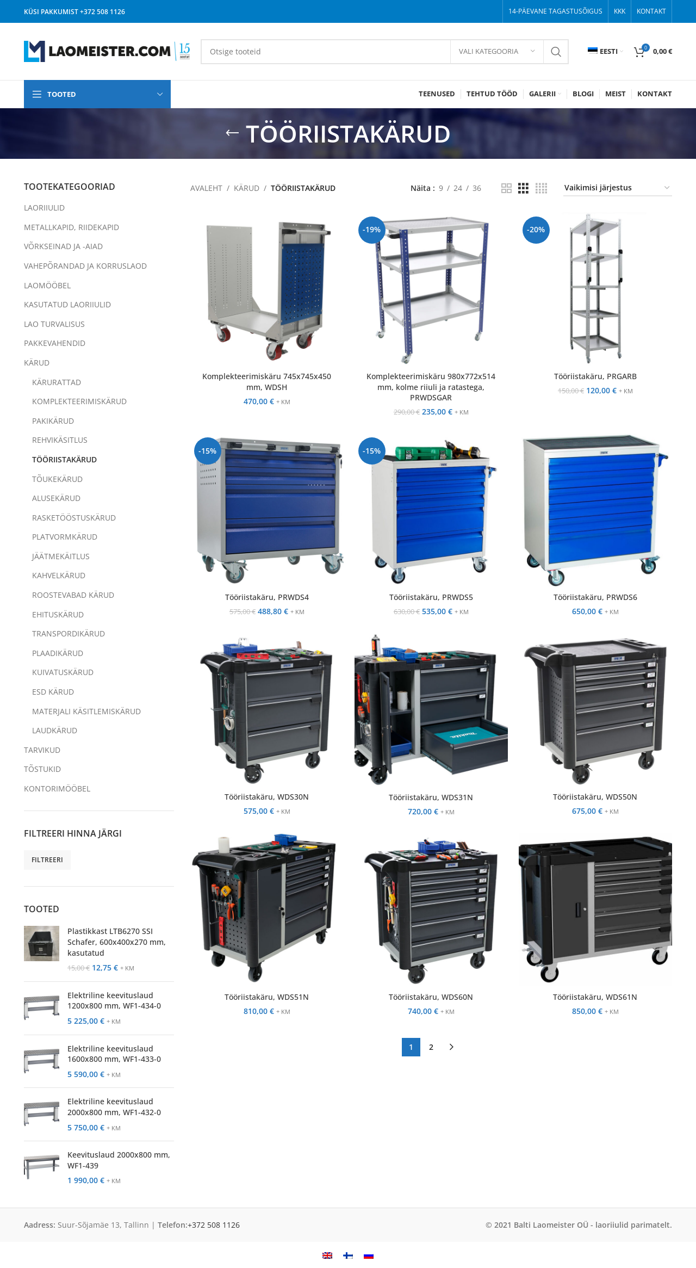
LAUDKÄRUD (54, 730)
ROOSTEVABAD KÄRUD (73, 595)
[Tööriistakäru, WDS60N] (431, 909)
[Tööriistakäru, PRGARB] (595, 289)
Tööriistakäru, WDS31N (431, 797)
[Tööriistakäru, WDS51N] (267, 909)
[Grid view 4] (541, 188)
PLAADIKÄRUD (57, 653)
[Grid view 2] (506, 188)
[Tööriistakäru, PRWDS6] (595, 510)
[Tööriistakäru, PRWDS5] (431, 510)
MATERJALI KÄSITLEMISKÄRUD (86, 711)
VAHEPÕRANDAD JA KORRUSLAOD (85, 266)
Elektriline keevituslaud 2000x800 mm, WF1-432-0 (114, 1106)
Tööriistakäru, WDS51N (267, 997)
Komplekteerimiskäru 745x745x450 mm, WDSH (266, 381)
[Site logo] (107, 50)
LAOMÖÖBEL (47, 285)
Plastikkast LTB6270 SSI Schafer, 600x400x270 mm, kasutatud (116, 941)
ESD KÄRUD (53, 691)
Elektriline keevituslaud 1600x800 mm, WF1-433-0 (114, 1054)
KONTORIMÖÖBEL (57, 788)
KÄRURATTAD (56, 382)
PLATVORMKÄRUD (64, 536)
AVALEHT (206, 188)
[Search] (385, 51)
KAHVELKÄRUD (58, 575)
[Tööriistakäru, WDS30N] (267, 710)
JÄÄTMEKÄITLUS (61, 556)
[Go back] (232, 133)
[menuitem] (605, 52)
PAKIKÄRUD (53, 421)
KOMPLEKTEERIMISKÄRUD (79, 401)
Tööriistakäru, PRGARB (595, 376)
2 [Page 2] (431, 1047)
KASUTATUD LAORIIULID (67, 304)
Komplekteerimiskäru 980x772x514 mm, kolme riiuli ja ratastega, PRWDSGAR (430, 387)
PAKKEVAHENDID (54, 343)
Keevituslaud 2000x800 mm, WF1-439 (118, 1160)
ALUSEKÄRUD (56, 498)
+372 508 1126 (102, 11)
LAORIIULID (44, 207)
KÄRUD (36, 362)
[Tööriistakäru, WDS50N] (595, 710)
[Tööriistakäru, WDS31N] (431, 710)
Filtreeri (47, 859)
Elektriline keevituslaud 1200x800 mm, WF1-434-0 (114, 1000)
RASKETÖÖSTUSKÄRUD (74, 517)
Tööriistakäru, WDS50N (595, 796)
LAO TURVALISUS (54, 324)
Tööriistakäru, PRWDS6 (595, 597)
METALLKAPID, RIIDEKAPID (71, 227)
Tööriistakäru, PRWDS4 (267, 597)
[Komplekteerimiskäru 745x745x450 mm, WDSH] (267, 289)
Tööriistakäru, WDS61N (595, 997)
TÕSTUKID (42, 769)
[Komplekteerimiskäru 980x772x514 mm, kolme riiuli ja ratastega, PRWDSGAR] (431, 289)
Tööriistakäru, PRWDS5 (431, 597)
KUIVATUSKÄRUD (63, 672)
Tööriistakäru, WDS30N (267, 796)
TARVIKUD (42, 750)
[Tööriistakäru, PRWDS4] (267, 510)
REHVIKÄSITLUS (60, 440)
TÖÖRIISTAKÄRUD (64, 459)
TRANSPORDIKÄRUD (68, 633)
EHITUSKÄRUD (58, 614)
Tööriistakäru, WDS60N (431, 997)
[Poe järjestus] (617, 188)
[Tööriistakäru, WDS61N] (595, 909)
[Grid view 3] (523, 188)
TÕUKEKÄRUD (57, 479)
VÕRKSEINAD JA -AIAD (63, 246)
